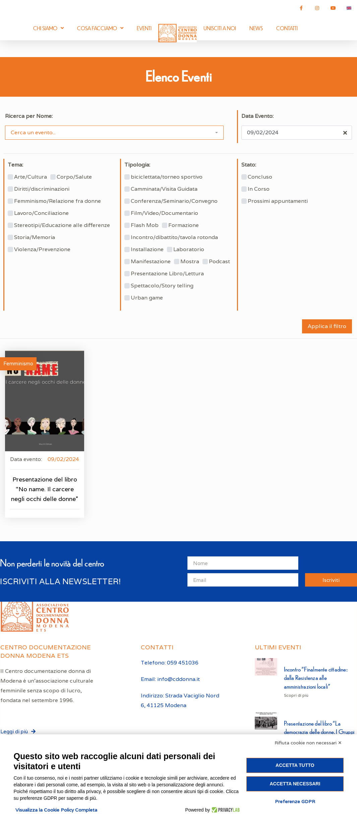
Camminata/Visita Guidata (164, 189)
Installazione (147, 249)
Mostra (189, 261)
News (256, 28)
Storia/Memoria (34, 237)
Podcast (219, 261)
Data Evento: (257, 116)
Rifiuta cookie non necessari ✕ (308, 743)
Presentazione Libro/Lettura (167, 273)
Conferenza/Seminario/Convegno (174, 201)
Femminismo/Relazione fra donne (57, 201)
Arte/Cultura (30, 177)
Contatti (287, 28)
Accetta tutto (295, 765)
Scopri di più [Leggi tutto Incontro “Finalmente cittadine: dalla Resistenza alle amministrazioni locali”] (296, 695)
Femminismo (18, 363)
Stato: (248, 165)
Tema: (15, 165)
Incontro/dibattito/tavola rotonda (174, 237)
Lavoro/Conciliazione (41, 213)
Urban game (147, 298)
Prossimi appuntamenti (278, 201)
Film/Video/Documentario (164, 213)
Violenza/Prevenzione (42, 249)
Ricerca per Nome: (29, 116)
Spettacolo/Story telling (162, 285)
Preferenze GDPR (295, 801)
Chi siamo (48, 28)
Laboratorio (188, 249)
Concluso (260, 177)
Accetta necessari (295, 783)
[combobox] (114, 133)
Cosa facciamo (100, 28)
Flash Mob (145, 225)
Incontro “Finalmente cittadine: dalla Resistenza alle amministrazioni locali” (316, 677)
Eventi (144, 28)
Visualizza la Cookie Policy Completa (56, 810)
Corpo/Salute (74, 177)
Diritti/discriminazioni (41, 189)
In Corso (259, 189)
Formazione (183, 225)
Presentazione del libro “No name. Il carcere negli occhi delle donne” (44, 489)
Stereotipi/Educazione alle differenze (62, 225)
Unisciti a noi (219, 28)
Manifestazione (151, 261)
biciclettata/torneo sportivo (166, 177)
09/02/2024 (63, 459)
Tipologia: (137, 165)
